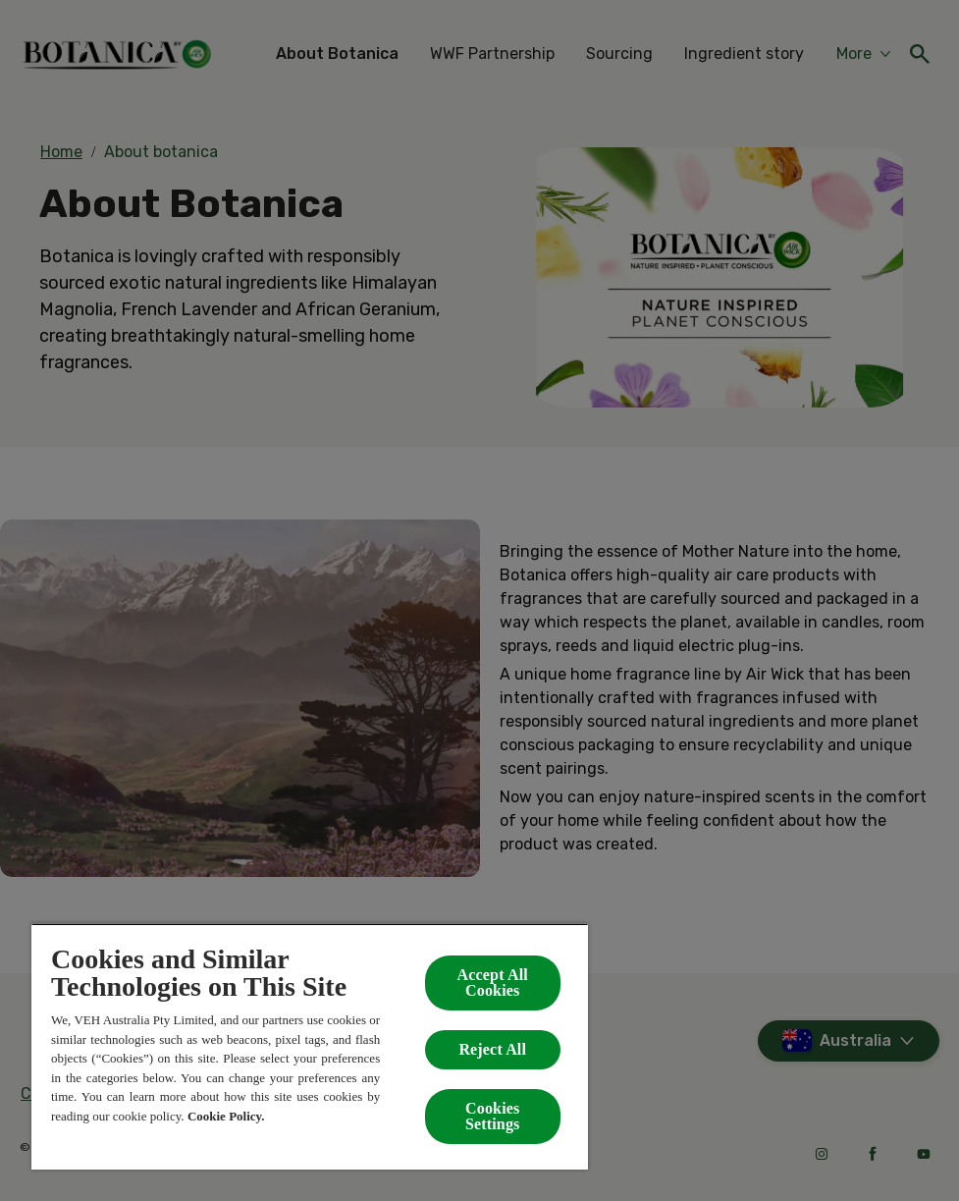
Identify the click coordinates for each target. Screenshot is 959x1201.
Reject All (492, 1049)
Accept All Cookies (492, 982)
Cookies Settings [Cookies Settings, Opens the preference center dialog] (492, 1116)
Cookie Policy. (226, 1116)
